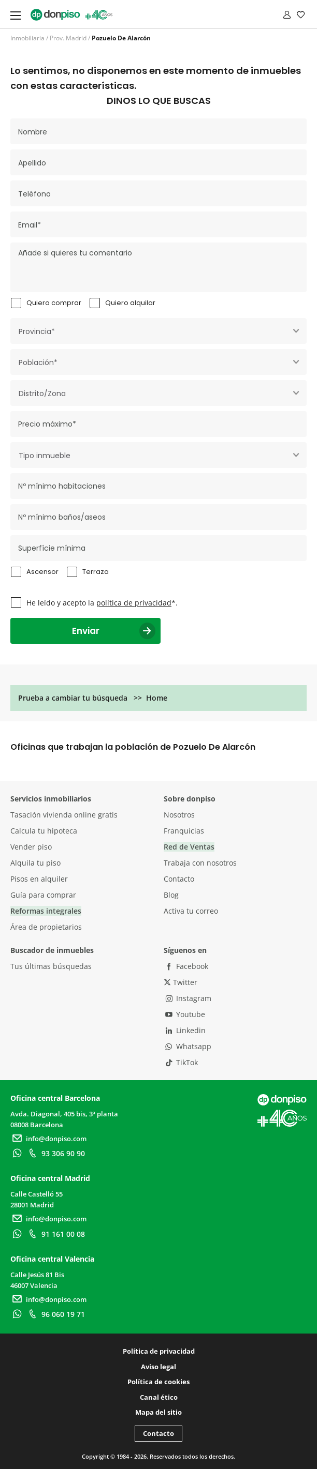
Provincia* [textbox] (37, 331)
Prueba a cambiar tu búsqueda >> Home (92, 698)
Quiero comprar (53, 303)
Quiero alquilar (130, 303)
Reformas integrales (45, 911)
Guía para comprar (43, 895)
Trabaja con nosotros (200, 863)
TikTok (181, 1062)
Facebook (186, 966)
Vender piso (31, 847)
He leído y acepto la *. (102, 603)
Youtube (184, 1014)
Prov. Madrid (68, 38)
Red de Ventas (189, 847)
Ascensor (42, 572)
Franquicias (184, 831)
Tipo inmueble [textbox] (44, 455)
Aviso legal (158, 1366)
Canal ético (159, 1397)
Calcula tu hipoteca (43, 831)
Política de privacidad (159, 1351)
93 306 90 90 (55, 1153)
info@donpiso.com (48, 1138)
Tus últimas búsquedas (51, 966)
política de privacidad (133, 603)
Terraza (95, 572)
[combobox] (158, 331)
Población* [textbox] (38, 362)
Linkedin (185, 1030)
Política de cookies (158, 1381)
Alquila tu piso (35, 863)
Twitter (180, 982)
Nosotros (179, 815)
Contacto (179, 879)
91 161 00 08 (55, 1234)
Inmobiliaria (27, 38)
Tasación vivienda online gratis (64, 815)
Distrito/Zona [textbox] (42, 393)
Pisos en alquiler (39, 879)
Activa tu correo (191, 911)
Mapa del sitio (158, 1412)
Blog (171, 895)
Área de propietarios (46, 927)
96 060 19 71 (55, 1314)
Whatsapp (187, 1046)
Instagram (187, 998)
